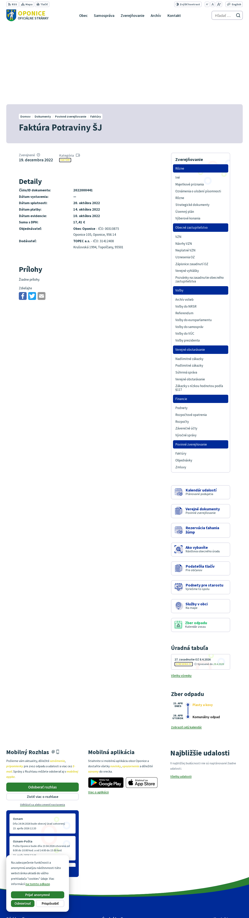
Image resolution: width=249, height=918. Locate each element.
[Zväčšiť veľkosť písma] (219, 4)
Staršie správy (19, 791)
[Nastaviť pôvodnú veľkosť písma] (212, 4)
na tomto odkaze (37, 884)
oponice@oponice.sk (228, 886)
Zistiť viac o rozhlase (42, 717)
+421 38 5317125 (224, 881)
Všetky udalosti (181, 696)
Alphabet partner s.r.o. (135, 907)
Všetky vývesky (181, 596)
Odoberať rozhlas (42, 707)
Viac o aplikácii (98, 712)
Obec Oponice (185, 907)
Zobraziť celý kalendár (186, 647)
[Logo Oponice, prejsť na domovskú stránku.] (27, 15)
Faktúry (65, 80)
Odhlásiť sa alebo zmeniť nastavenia (42, 725)
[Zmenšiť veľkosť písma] (207, 4)
